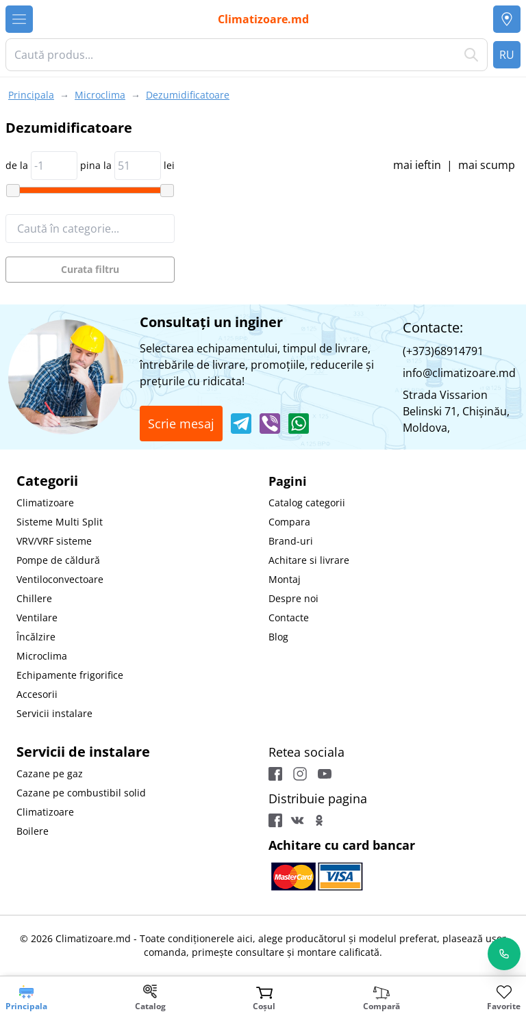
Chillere (34, 598)
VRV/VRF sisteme (54, 540)
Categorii (47, 480)
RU (506, 54)
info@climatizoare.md (459, 372)
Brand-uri (290, 540)
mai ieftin (417, 164)
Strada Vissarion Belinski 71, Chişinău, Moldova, (456, 411)
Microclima (41, 655)
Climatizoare (45, 502)
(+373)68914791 (443, 351)
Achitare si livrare (308, 560)
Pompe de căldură (58, 560)
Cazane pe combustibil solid (81, 792)
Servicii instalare (54, 713)
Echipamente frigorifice (69, 674)
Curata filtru (90, 269)
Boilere (32, 830)
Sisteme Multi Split (59, 521)
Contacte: (433, 327)
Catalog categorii (306, 502)
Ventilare (37, 617)
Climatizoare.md (263, 19)
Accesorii (37, 694)
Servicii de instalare (83, 751)
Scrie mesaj (181, 423)
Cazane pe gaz (49, 773)
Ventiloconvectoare (59, 579)
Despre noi (293, 598)
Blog (278, 636)
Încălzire (35, 636)
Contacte (288, 617)
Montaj (284, 579)
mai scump (486, 164)
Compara (289, 521)
